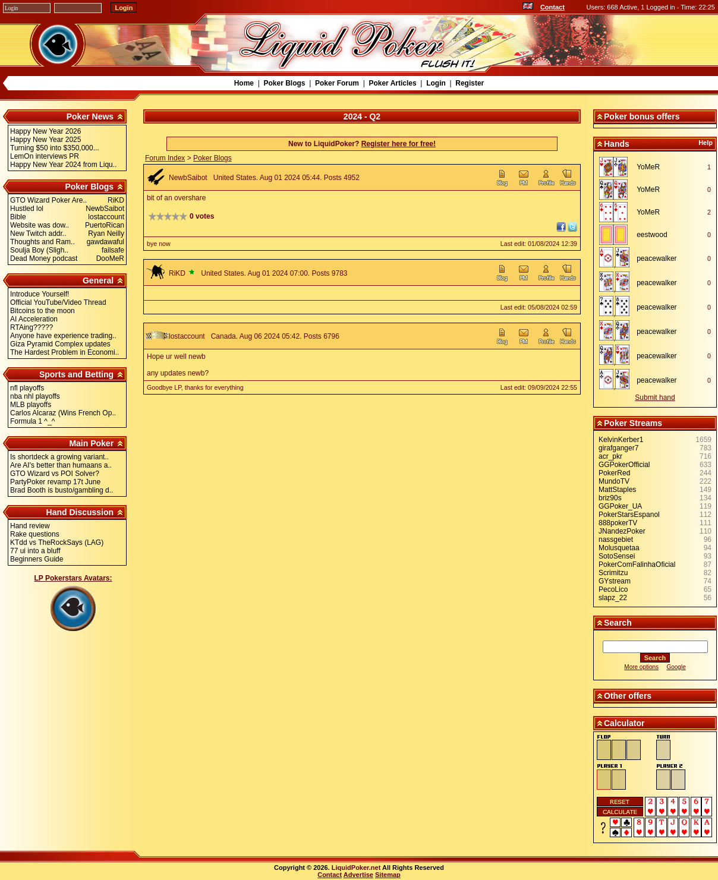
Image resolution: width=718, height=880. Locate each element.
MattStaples (617, 489)
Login (436, 83)
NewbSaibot (188, 178)
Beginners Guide (36, 559)
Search (618, 622)
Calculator (624, 723)
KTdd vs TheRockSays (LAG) (56, 542)
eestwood (652, 235)
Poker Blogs (284, 83)
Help (705, 142)
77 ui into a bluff (35, 551)
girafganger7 (618, 448)
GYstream (615, 581)
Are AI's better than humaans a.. (61, 465)
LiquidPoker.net (356, 867)
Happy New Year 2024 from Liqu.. (63, 164)
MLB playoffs (30, 404)
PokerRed (614, 473)
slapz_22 (613, 598)
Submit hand (655, 397)
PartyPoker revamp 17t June (55, 482)
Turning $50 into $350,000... (54, 148)
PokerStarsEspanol (629, 514)
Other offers (627, 696)
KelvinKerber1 (621, 440)
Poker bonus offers (642, 116)
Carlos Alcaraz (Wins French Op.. (63, 413)
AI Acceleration (34, 319)
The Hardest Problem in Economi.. (64, 352)
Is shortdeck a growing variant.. (59, 457)
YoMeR (648, 167)
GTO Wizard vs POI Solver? (54, 473)
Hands (616, 144)
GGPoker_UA (620, 506)
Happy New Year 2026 (45, 131)
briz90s (610, 498)
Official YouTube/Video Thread (58, 302)
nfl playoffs (27, 388)
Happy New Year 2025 (45, 139)
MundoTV (614, 481)
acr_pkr (610, 456)
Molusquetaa (619, 548)
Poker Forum (337, 83)
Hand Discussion (80, 512)
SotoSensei (617, 556)
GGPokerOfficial (624, 464)
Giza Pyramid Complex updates (60, 344)
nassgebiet (616, 539)
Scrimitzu (613, 573)
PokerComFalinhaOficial (637, 564)
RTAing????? (31, 327)
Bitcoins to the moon (42, 311)
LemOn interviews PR (44, 156)
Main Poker (91, 443)
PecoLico (613, 589)
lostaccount (187, 336)
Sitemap (388, 874)
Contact (552, 7)
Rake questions (34, 534)
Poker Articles (392, 83)
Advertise (358, 874)
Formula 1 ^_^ (32, 421)
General (98, 280)
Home (244, 83)
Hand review (30, 526)
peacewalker (656, 258)
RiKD (177, 273)
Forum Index (165, 158)
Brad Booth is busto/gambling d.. (61, 490)
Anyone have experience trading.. (63, 336)
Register (469, 83)
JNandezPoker (622, 531)
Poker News (90, 116)
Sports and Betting (76, 374)
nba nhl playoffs (35, 396)
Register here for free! (398, 144)
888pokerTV (618, 523)
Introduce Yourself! (39, 294)
